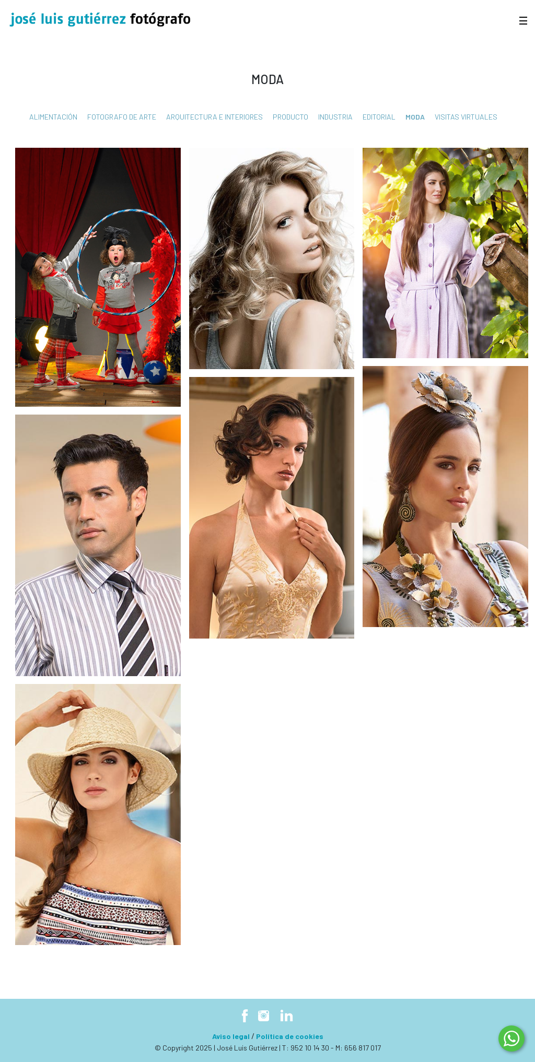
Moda (415, 116)
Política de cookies (289, 1036)
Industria (335, 116)
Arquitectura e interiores (214, 116)
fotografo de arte (121, 116)
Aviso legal (231, 1036)
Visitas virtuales (466, 116)
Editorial (379, 116)
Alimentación (53, 116)
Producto (290, 116)
